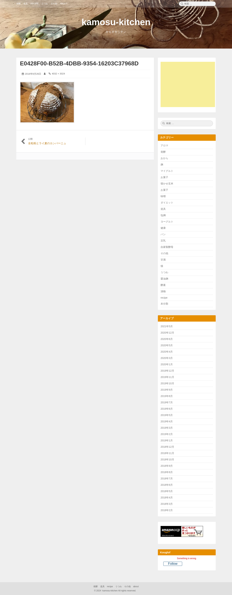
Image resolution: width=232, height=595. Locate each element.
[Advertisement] (189, 85)
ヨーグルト (167, 221)
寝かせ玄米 (167, 183)
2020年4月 (167, 351)
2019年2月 (167, 434)
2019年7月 (167, 402)
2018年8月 (167, 472)
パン (163, 234)
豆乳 (163, 240)
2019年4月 (167, 421)
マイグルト (167, 170)
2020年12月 (167, 332)
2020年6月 (167, 339)
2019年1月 (167, 440)
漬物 (163, 291)
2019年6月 (167, 408)
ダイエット (167, 202)
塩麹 (163, 215)
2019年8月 (167, 396)
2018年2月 (167, 510)
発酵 (163, 151)
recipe (164, 297)
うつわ (164, 272)
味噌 (163, 196)
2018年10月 (167, 459)
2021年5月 (167, 326)
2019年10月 (167, 383)
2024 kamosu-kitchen (115, 590)
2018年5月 (167, 491)
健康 (163, 227)
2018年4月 (167, 497)
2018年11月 (167, 453)
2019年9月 (167, 389)
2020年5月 (167, 345)
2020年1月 (167, 364)
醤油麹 (164, 278)
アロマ (164, 145)
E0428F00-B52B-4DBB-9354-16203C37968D (79, 63)
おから (164, 158)
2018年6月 (167, 484)
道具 (163, 208)
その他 (164, 253)
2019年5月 (167, 415)
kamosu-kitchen (116, 22)
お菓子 (164, 177)
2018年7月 (167, 478)
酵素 (163, 285)
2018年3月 (167, 503)
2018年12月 (167, 446)
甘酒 (163, 259)
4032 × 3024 (58, 73)
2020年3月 (167, 358)
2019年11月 (167, 377)
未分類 (164, 303)
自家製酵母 (167, 247)
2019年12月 (167, 370)
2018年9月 (167, 465)
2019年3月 (167, 427)
